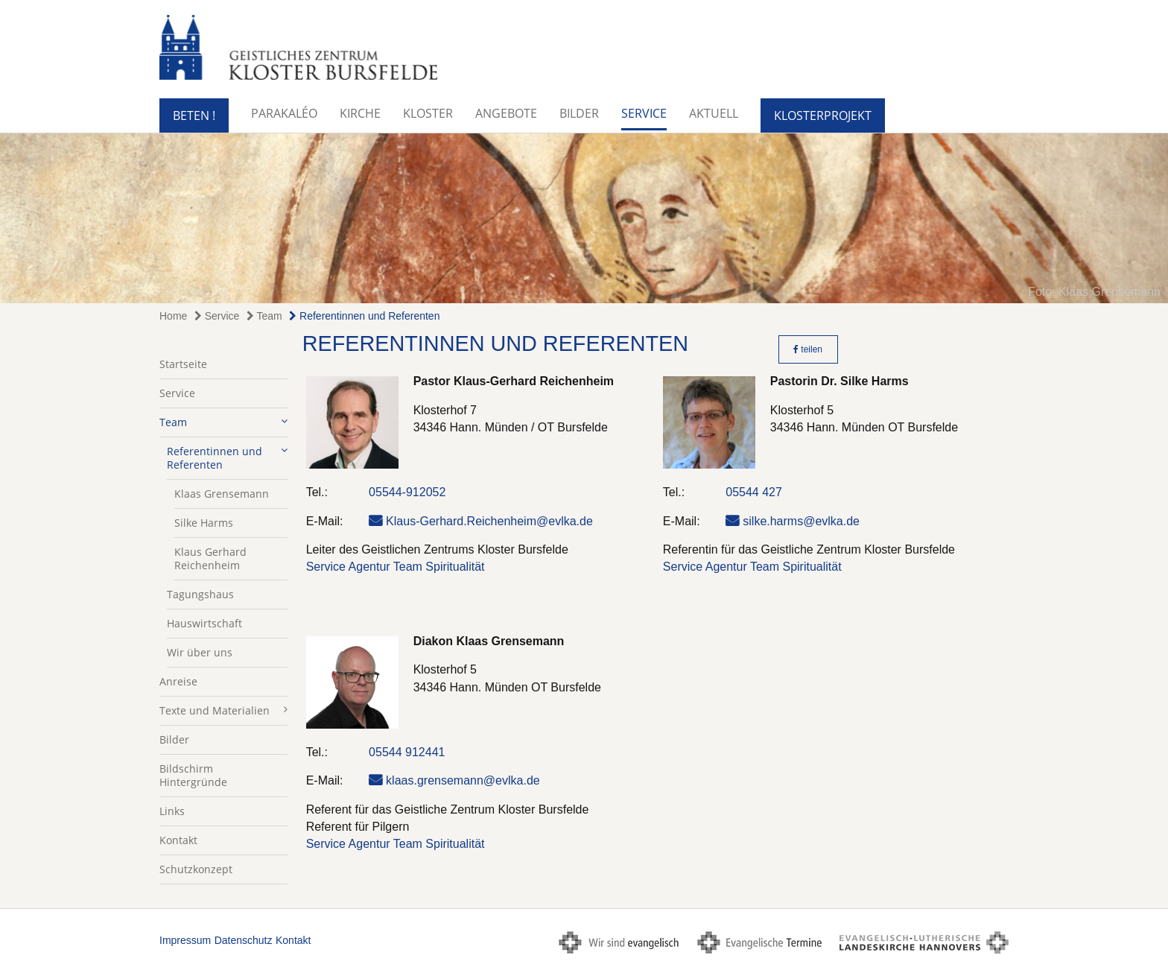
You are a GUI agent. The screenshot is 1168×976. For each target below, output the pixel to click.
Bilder (579, 113)
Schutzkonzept (195, 869)
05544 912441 (407, 752)
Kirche (360, 113)
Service (644, 113)
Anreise (178, 681)
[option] (584, 218)
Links (172, 811)
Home (173, 316)
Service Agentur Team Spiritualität (395, 566)
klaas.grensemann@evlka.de (463, 780)
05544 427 (754, 492)
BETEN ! (194, 115)
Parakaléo (284, 113)
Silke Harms (203, 523)
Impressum (185, 940)
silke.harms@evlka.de (801, 521)
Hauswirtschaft (204, 623)
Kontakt (178, 840)
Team (264, 316)
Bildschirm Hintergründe (193, 775)
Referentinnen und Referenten (364, 316)
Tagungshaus (200, 594)
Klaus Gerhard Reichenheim (210, 558)
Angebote (506, 113)
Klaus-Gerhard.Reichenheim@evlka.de (489, 521)
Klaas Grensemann (221, 494)
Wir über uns (199, 652)
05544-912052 (407, 492)
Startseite (183, 364)
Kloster (428, 113)
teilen (807, 349)
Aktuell (713, 113)
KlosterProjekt (823, 115)
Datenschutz (244, 940)
